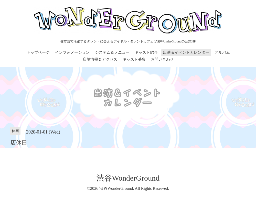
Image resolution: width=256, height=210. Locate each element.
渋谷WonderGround (128, 178)
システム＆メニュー (112, 52)
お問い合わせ (162, 59)
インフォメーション (72, 52)
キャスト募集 (134, 59)
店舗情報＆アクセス (100, 59)
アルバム (222, 52)
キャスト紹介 (146, 52)
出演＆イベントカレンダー (186, 52)
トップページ (38, 52)
